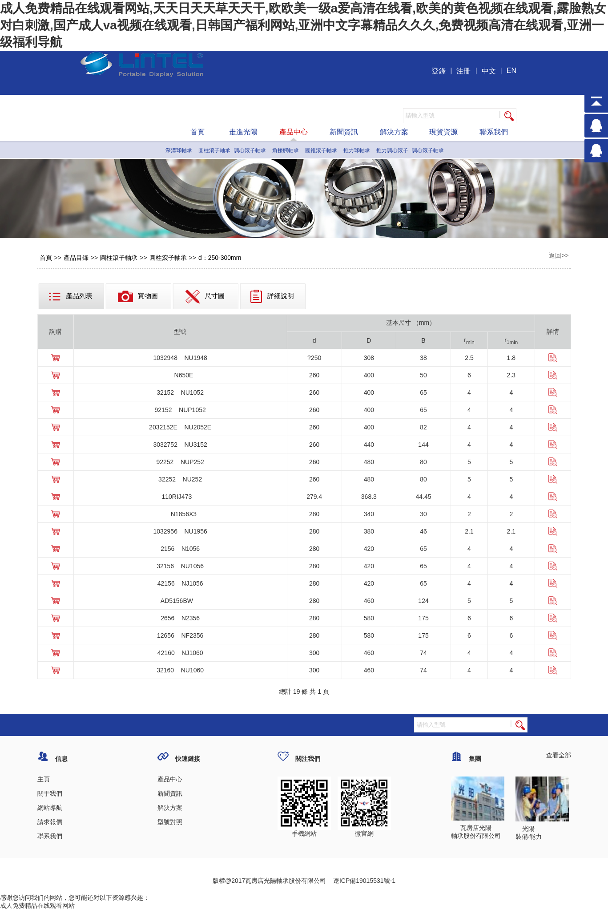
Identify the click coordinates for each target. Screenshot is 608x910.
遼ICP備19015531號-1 (363, 880)
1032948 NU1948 (180, 357)
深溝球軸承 (178, 150)
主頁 (43, 779)
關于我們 (49, 793)
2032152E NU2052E (180, 427)
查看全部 (558, 755)
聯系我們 (493, 132)
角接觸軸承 (285, 150)
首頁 (197, 132)
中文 (489, 71)
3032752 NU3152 (180, 444)
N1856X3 (180, 514)
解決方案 (394, 132)
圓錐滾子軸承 (321, 150)
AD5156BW (180, 600)
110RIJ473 (180, 496)
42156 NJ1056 (180, 583)
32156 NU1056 (180, 566)
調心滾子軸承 (250, 150)
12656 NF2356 (180, 635)
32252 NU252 (180, 479)
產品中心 (293, 132)
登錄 (438, 71)
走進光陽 (243, 132)
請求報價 (49, 821)
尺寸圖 (205, 296)
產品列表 (70, 296)
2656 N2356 (180, 618)
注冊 (463, 71)
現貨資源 (443, 132)
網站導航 (49, 807)
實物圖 (138, 296)
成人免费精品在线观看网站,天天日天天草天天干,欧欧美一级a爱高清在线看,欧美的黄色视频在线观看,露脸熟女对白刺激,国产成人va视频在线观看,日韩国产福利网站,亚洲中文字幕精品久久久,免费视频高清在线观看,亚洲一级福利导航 (303, 25)
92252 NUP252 (180, 461)
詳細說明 (272, 296)
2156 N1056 (180, 548)
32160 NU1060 (180, 670)
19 (296, 691)
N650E (180, 375)
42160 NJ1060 (180, 652)
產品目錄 (76, 257)
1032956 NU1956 (180, 531)
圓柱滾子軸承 (214, 150)
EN (511, 70)
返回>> (558, 255)
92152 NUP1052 (180, 409)
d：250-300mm (220, 257)
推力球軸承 (356, 150)
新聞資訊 (344, 132)
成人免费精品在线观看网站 (37, 905)
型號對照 (169, 821)
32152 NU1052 (180, 392)
